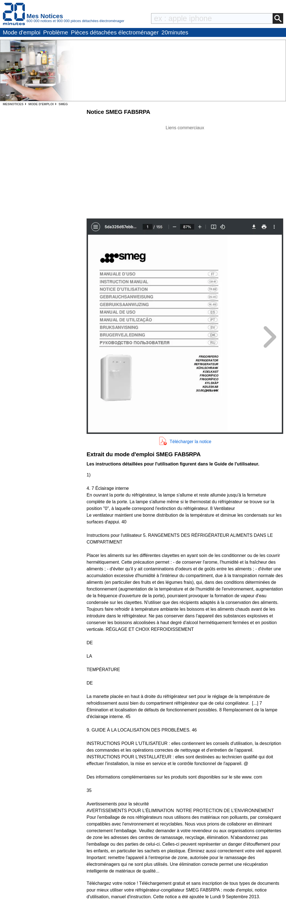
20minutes (174, 32)
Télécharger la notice (190, 441)
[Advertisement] (185, 170)
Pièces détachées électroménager (115, 32)
